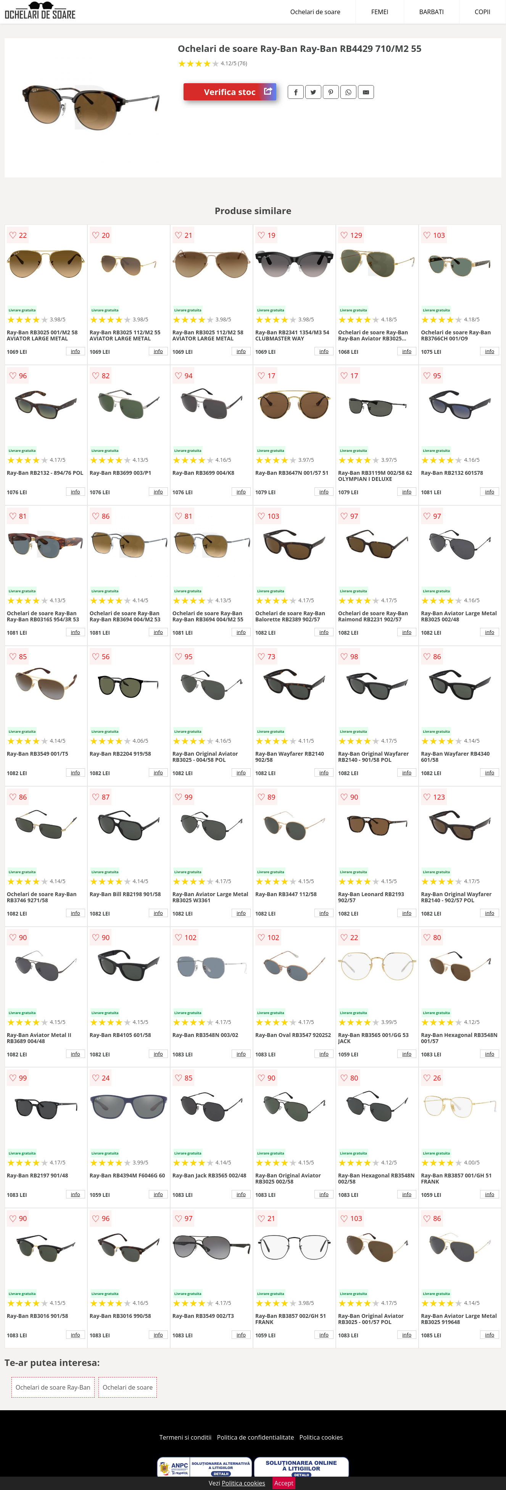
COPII (482, 12)
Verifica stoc (240, 91)
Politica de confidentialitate (255, 1437)
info (75, 351)
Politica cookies (321, 1437)
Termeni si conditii (186, 1437)
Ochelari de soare (315, 12)
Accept (283, 1483)
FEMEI (379, 12)
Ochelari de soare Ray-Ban (53, 1387)
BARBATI (431, 12)
